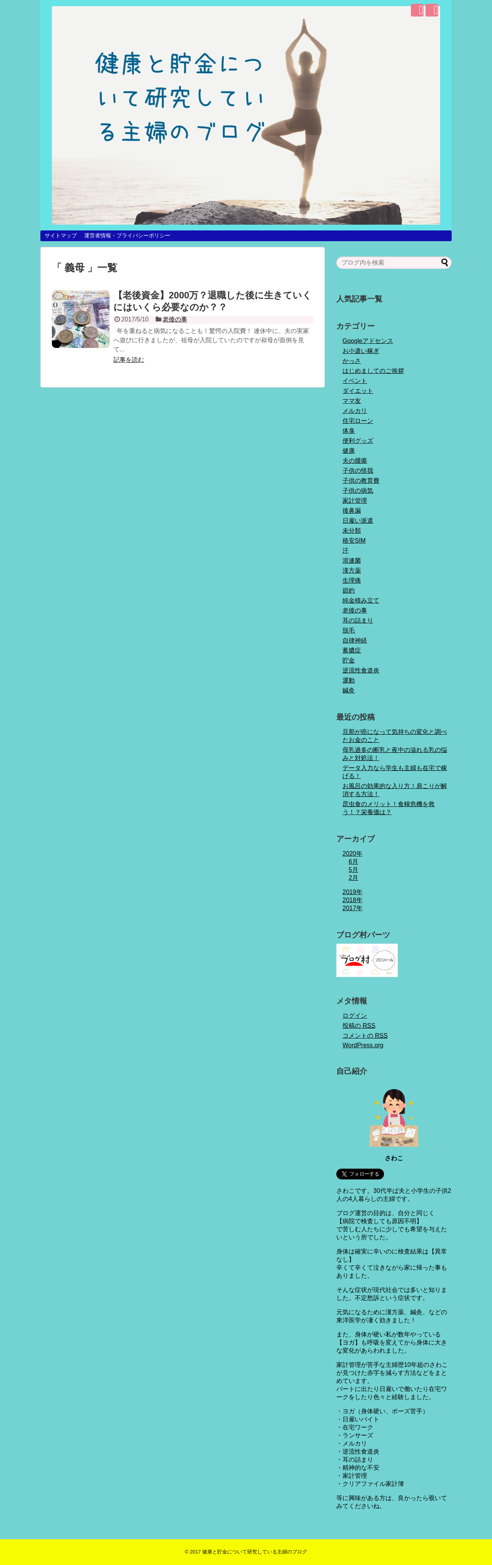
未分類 (351, 530)
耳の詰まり (357, 620)
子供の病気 (357, 490)
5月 (353, 869)
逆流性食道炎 (360, 670)
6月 (353, 861)
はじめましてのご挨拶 (373, 371)
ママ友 (351, 400)
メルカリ (354, 410)
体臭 (348, 430)
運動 (348, 680)
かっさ (351, 361)
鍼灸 (348, 690)
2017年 (352, 908)
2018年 (352, 900)
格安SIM (354, 540)
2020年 (352, 853)
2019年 (352, 892)
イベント (354, 381)
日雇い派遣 (357, 520)
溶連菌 (351, 560)
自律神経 (354, 640)
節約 (348, 590)
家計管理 (354, 500)
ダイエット (357, 391)
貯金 (348, 660)
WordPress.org (362, 1045)
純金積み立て (360, 600)
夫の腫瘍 (354, 460)
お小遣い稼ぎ (360, 351)
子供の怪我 (357, 470)
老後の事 (175, 319)
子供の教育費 (360, 480)
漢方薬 (351, 570)
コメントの (364, 1035)
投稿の (358, 1025)
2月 (353, 877)
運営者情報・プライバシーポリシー (127, 235)
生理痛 (351, 580)
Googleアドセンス (367, 341)
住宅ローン (357, 420)
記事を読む (128, 359)
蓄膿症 (351, 650)
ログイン (354, 1015)
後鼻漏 (351, 510)
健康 (348, 450)
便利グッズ (357, 440)
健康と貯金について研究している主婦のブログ (254, 1552)
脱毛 (348, 630)
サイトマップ (61, 235)
